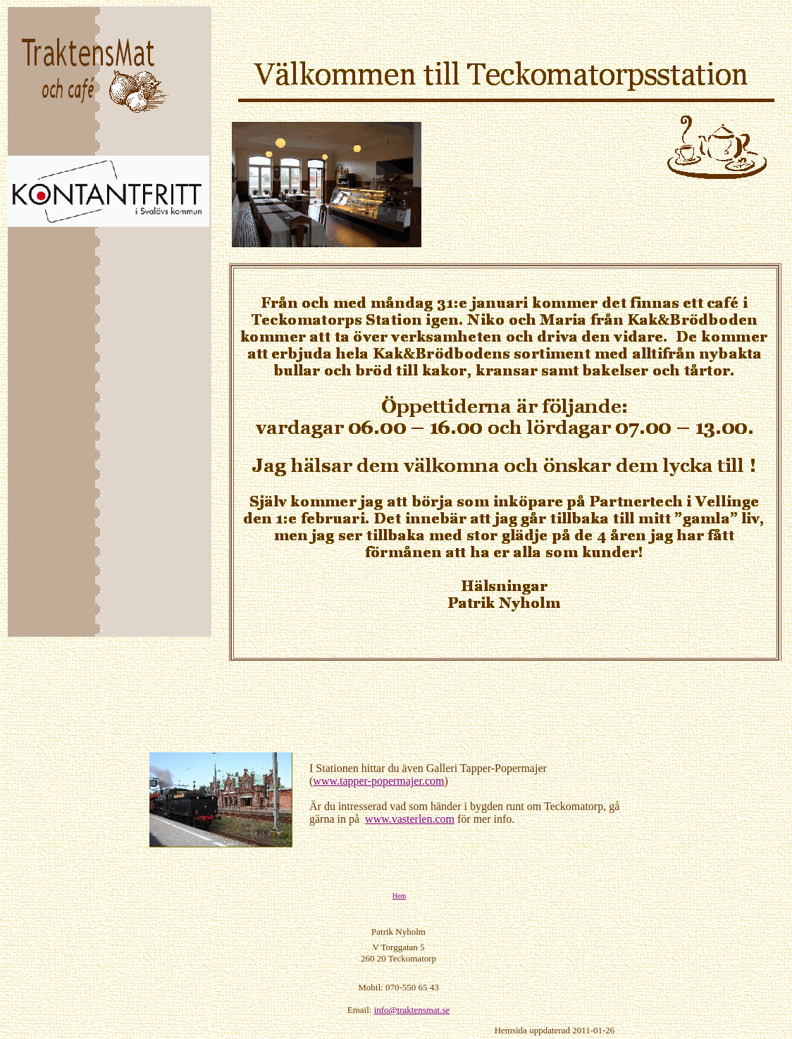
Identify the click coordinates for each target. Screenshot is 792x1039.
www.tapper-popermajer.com (378, 781)
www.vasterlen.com (409, 819)
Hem (399, 896)
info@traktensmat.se (412, 1009)
